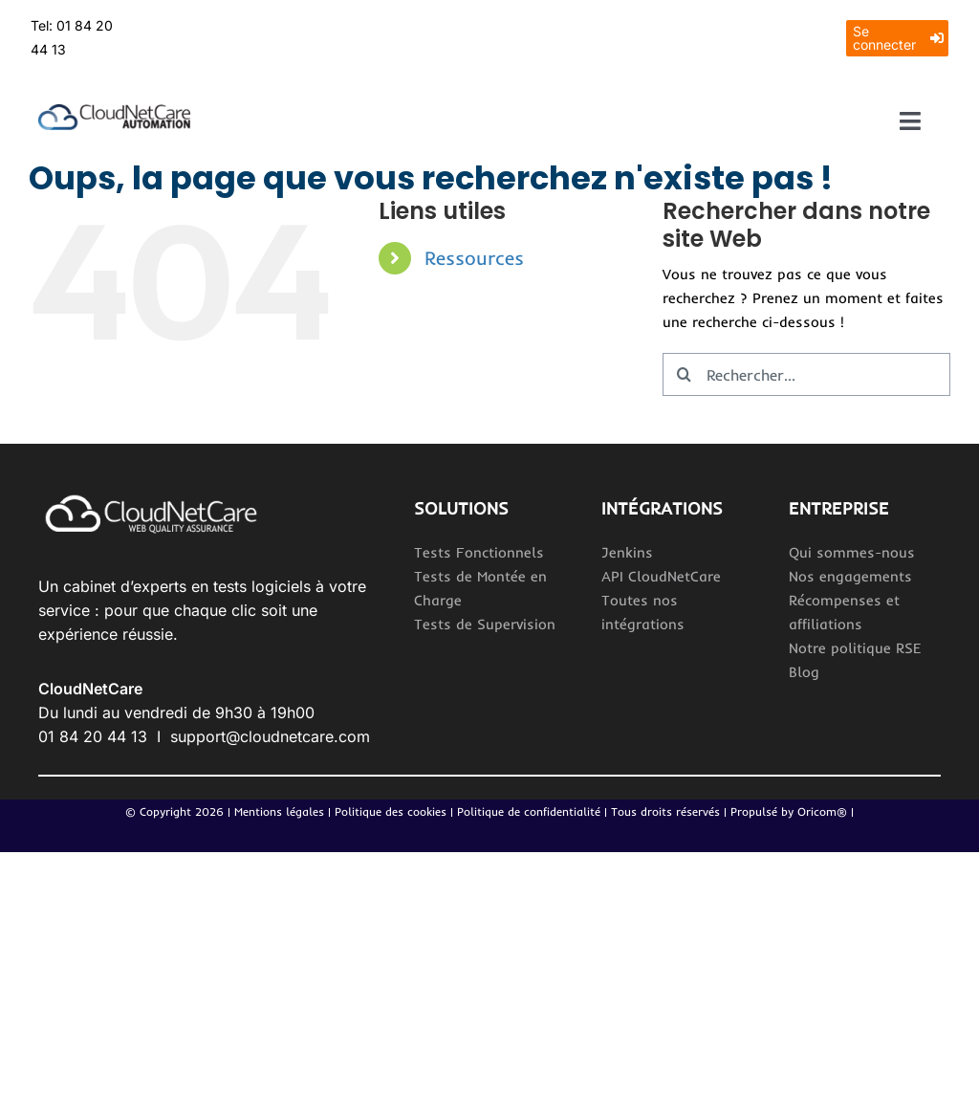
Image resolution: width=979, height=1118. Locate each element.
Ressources (474, 258)
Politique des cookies (390, 811)
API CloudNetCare (661, 576)
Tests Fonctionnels (479, 552)
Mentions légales (279, 811)
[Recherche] (684, 374)
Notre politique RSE (855, 648)
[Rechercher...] (806, 374)
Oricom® (822, 811)
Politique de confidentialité (530, 811)
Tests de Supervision (484, 624)
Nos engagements (850, 576)
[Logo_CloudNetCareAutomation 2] (114, 111)
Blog (804, 672)
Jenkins (627, 552)
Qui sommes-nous (852, 552)
